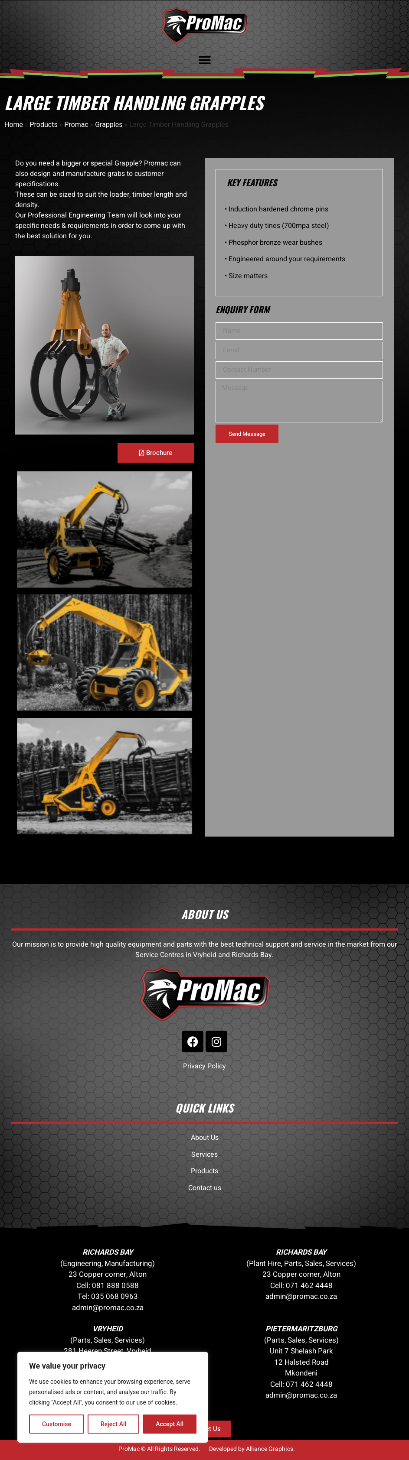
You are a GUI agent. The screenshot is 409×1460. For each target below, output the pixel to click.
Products (44, 124)
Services (204, 1154)
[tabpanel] (299, 245)
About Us (205, 1137)
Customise (56, 1424)
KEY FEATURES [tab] (252, 182)
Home (13, 124)
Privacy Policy (204, 1066)
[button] (204, 60)
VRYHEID (107, 1329)
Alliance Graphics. (270, 1449)
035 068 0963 (114, 1296)
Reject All (113, 1424)
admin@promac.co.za (108, 1307)
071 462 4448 (309, 1285)
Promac (76, 124)
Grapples (108, 124)
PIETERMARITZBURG (301, 1329)
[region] (112, 1397)
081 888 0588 (115, 1285)
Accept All (169, 1424)
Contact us (204, 1188)
